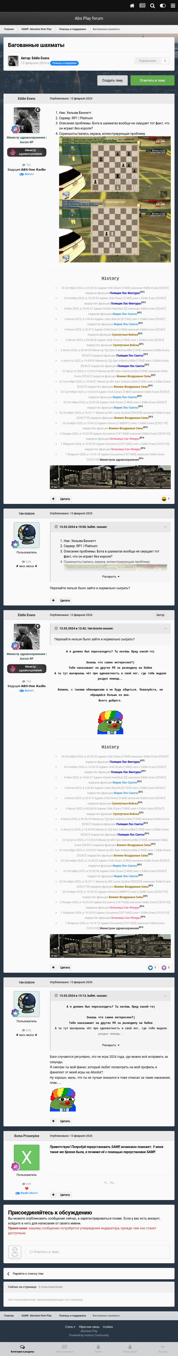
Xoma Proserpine (26, 1136)
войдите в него (19, 1223)
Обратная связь (89, 1327)
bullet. (91, 527)
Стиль (70, 1327)
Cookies (108, 1327)
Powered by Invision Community (89, 1335)
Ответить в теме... (45, 1252)
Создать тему (112, 80)
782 (26, 165)
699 (26, 1184)
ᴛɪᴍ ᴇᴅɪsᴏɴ (27, 513)
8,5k (26, 561)
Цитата (65, 499)
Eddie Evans (40, 58)
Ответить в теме (152, 80)
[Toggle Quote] (56, 527)
